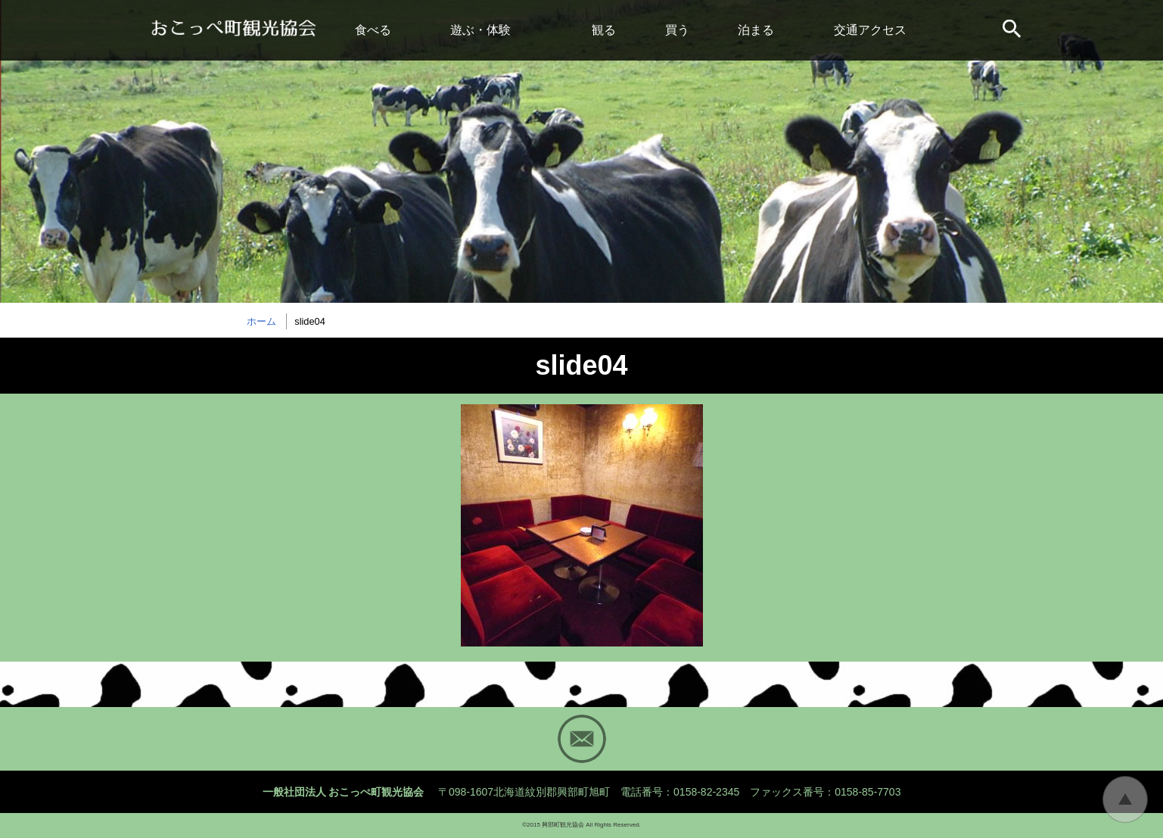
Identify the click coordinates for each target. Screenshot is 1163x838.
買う (677, 29)
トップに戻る (1125, 799)
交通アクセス (870, 29)
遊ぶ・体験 (480, 29)
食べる (373, 29)
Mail (582, 739)
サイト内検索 (1013, 30)
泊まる (756, 29)
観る (604, 29)
